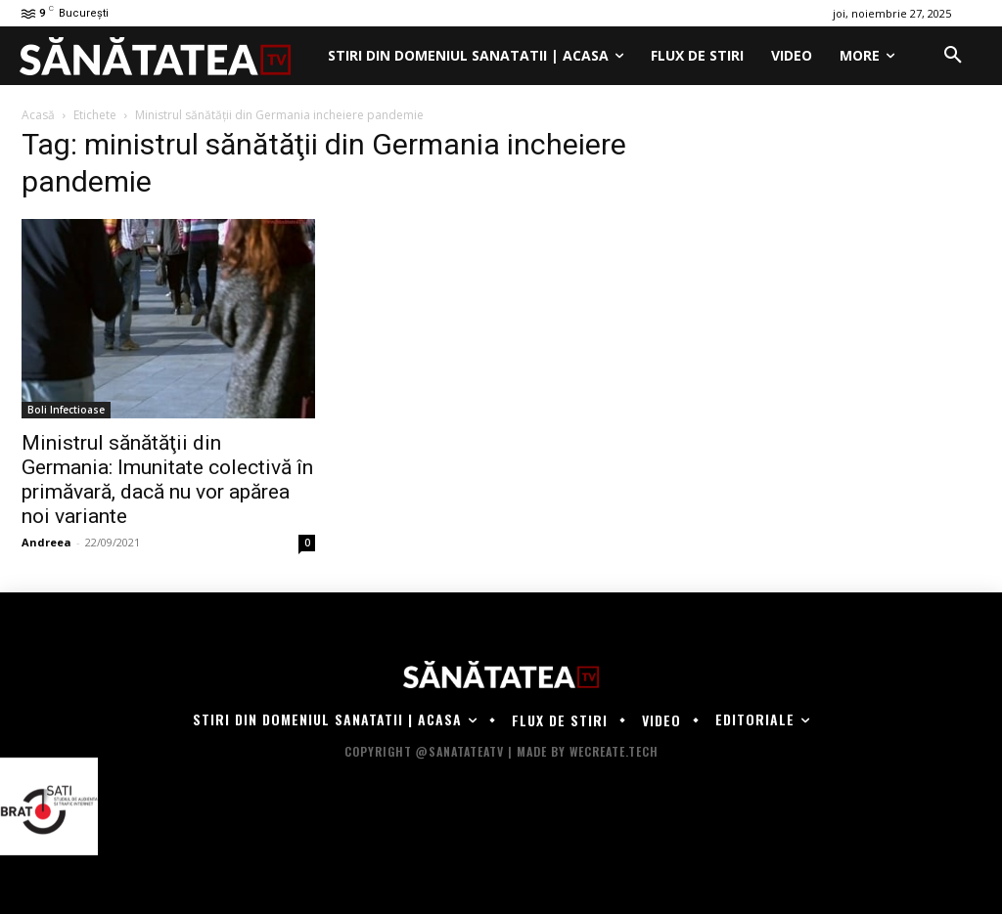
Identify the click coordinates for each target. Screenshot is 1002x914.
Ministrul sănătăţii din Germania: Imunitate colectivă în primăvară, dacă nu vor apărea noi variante (167, 479)
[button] (953, 55)
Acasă (38, 115)
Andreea (46, 542)
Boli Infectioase (66, 409)
